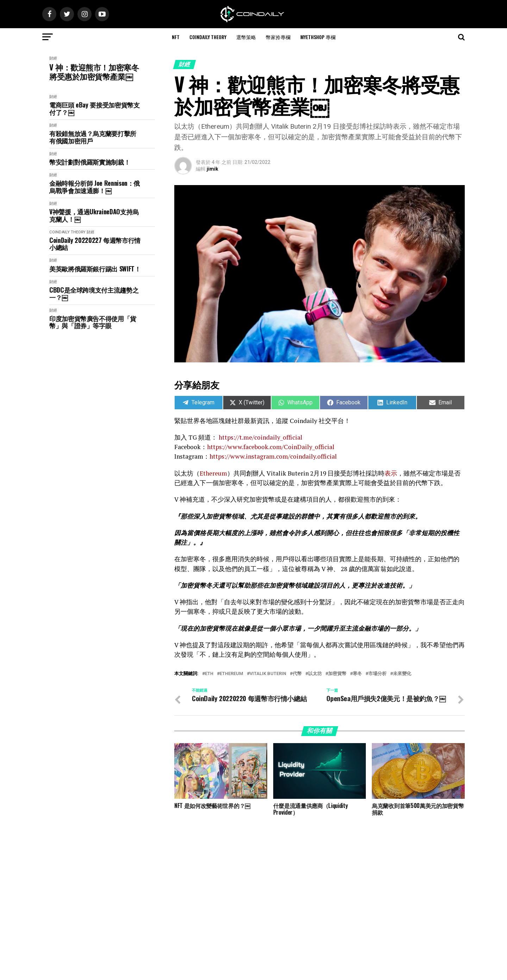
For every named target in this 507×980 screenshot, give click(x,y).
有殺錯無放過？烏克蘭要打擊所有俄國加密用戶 (92, 137)
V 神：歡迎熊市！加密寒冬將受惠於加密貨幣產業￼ (94, 72)
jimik (212, 169)
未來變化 (402, 674)
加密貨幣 (337, 674)
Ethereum (231, 674)
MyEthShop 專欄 (318, 37)
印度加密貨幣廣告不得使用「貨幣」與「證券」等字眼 (92, 322)
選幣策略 (246, 37)
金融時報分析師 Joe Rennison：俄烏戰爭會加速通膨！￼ (94, 186)
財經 (53, 58)
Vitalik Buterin (268, 674)
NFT (176, 37)
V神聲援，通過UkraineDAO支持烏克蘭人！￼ (94, 215)
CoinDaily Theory (207, 37)
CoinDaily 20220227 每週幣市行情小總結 (94, 244)
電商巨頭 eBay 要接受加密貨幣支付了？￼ (94, 108)
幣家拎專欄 (278, 37)
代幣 (297, 674)
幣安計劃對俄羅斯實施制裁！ (89, 162)
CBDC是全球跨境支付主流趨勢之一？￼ (93, 293)
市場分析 (377, 674)
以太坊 (315, 674)
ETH (209, 674)
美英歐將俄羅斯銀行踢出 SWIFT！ (95, 268)
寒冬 (357, 674)
